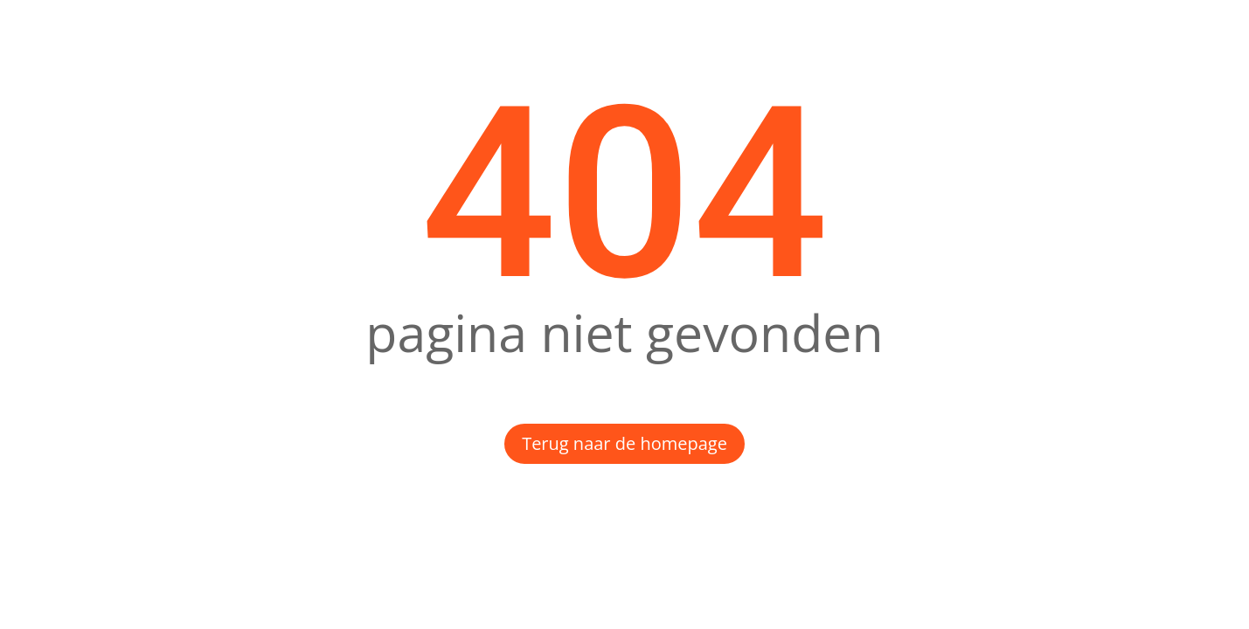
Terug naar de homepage (624, 443)
